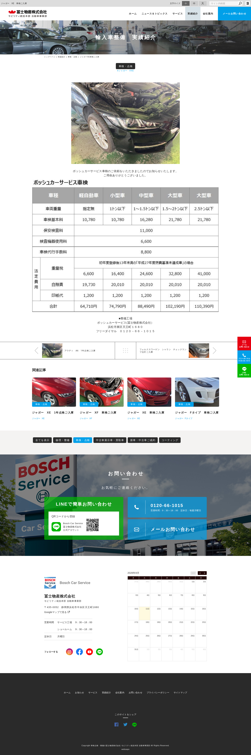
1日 (193, 582)
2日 (204, 582)
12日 (159, 609)
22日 (193, 622)
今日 (193, 573)
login (247, 3)
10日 (136, 609)
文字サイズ (175, 3)
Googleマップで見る (57, 612)
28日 (147, 582)
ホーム (133, 13)
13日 (170, 609)
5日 (159, 595)
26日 (159, 636)
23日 (204, 622)
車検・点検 (126, 66)
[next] (204, 573)
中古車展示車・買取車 (110, 440)
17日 (136, 622)
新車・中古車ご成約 (143, 440)
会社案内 (208, 13)
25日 (147, 636)
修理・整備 (63, 440)
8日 (193, 595)
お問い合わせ (135, 692)
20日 (170, 622)
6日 (170, 595)
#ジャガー (122, 70)
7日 (181, 595)
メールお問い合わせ (234, 13)
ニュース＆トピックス (155, 13)
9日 (204, 595)
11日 (147, 609)
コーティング (170, 440)
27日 (136, 582)
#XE (131, 70)
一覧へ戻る (125, 350)
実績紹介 (193, 13)
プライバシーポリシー (158, 692)
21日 (181, 622)
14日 (181, 609)
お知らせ (79, 692)
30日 (170, 582)
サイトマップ (180, 692)
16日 (204, 609)
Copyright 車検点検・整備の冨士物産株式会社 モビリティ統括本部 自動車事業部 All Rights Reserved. (126, 746)
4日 (148, 595)
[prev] (200, 573)
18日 (147, 622)
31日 (181, 582)
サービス (177, 13)
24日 (136, 636)
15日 (193, 609)
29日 (159, 582)
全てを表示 (42, 440)
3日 (137, 595)
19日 (159, 622)
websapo (125, 749)
